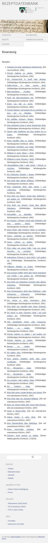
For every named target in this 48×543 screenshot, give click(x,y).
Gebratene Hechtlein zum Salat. (20, 147)
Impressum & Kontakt (16, 524)
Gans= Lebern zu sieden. (20, 242)
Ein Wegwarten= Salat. (19, 368)
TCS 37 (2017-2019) (15, 510)
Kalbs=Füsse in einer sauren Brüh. (26, 85)
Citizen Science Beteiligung (18, 489)
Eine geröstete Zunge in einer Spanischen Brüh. (26, 125)
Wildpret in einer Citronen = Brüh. (20, 159)
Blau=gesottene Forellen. (19, 92)
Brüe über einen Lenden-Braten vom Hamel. (24, 393)
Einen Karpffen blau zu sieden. (20, 141)
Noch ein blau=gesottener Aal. (20, 98)
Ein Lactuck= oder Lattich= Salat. (20, 380)
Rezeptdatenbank (20, 4)
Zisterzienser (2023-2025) (17, 503)
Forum (10, 492)
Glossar (5, 44)
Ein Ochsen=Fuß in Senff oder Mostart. (26, 79)
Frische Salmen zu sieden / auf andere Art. (26, 334)
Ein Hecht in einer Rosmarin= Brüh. (26, 300)
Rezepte (5, 40)
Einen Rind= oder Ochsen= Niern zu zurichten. (26, 230)
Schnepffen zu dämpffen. (19, 214)
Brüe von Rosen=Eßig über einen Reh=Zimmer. (26, 405)
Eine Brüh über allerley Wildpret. (20, 181)
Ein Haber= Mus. (14, 353)
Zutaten (11, 469)
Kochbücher (31, 35)
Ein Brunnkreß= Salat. (19, 374)
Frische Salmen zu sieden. (20, 73)
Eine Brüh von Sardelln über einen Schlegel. (26, 307)
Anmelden (11, 521)
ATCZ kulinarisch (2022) (17, 507)
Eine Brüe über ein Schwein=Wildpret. (23, 399)
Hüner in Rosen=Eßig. (16, 411)
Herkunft (11, 475)
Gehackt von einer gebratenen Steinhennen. (24, 67)
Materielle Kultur (14, 472)
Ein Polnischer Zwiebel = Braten (20, 174)
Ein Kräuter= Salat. (18, 386)
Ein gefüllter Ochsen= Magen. (20, 119)
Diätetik (10, 478)
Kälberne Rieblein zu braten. (20, 267)
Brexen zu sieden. (18, 346)
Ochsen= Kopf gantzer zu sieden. (23, 436)
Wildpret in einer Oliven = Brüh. (20, 153)
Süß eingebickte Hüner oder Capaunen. (26, 322)
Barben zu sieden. (18, 328)
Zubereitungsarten (34, 40)
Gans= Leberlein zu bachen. (20, 236)
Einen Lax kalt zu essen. (20, 104)
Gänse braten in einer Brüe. (21, 417)
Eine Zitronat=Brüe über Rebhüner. (22, 423)
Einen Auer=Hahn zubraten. (20, 429)
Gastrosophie (15, 537)
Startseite (6, 35)
